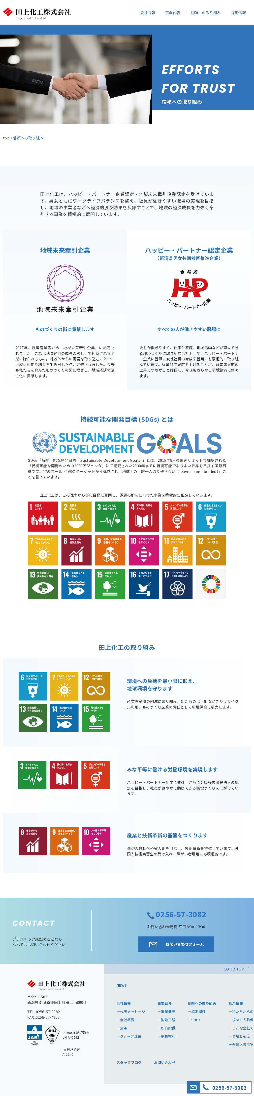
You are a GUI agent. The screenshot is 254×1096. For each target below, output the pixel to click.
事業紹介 (165, 1003)
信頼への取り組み (205, 12)
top (6, 137)
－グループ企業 (129, 1036)
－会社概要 (125, 1019)
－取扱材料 (166, 1036)
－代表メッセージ (131, 1011)
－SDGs (194, 1019)
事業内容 (173, 12)
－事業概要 (166, 1011)
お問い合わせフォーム (176, 944)
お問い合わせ (164, 1062)
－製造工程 (166, 1019)
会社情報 (148, 12)
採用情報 (238, 12)
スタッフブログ (129, 1062)
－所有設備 (166, 1027)
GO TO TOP (234, 968)
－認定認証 (197, 1011)
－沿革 (122, 1027)
